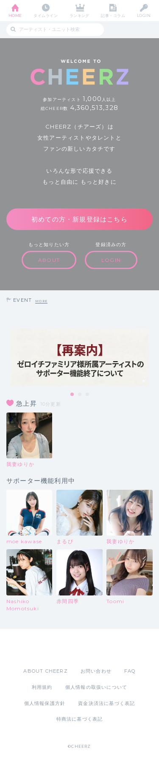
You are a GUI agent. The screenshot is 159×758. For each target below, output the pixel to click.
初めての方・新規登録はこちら (79, 219)
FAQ (130, 671)
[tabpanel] (79, 357)
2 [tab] (80, 395)
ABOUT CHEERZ (45, 671)
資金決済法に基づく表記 (106, 703)
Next (150, 357)
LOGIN (144, 15)
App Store (56, 648)
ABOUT (49, 260)
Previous (8, 357)
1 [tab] (72, 395)
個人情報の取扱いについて (96, 687)
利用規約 (42, 687)
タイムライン (45, 15)
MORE (41, 301)
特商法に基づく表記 (79, 719)
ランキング (79, 15)
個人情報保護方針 (45, 703)
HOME (15, 15)
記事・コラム (113, 15)
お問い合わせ (96, 671)
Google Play (101, 648)
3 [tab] (88, 395)
